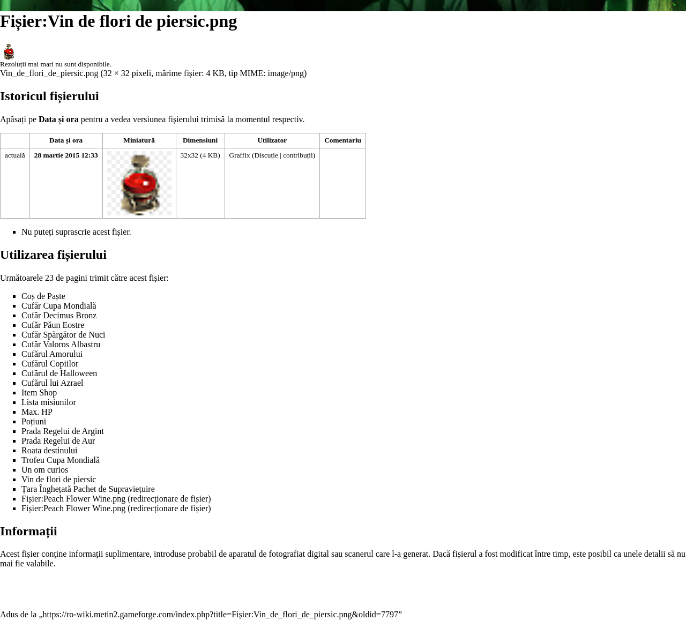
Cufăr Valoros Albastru (60, 344)
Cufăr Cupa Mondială (58, 305)
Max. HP (37, 411)
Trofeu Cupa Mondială (60, 460)
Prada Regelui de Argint (62, 431)
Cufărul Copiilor (49, 363)
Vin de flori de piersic (58, 479)
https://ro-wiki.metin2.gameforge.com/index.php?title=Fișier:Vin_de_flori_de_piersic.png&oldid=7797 (220, 614)
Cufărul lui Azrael (52, 382)
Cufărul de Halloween (59, 373)
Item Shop (39, 392)
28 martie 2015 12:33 (66, 155)
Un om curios (44, 469)
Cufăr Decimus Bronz (58, 315)
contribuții (298, 155)
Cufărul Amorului (52, 353)
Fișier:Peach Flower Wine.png (73, 498)
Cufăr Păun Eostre (52, 325)
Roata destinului (49, 450)
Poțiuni (33, 421)
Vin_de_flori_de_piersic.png (49, 73)
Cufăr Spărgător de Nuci (63, 334)
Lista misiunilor (48, 402)
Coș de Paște (43, 296)
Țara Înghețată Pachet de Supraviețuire (88, 489)
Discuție (266, 155)
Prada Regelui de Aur (58, 440)
